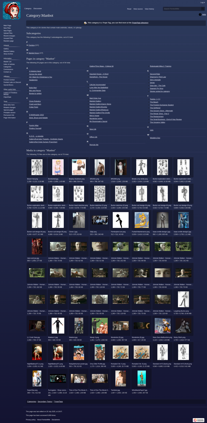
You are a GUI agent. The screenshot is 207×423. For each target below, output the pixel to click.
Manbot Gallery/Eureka (98, 107)
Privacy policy (31, 420)
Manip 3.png (94, 337)
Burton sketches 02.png (119, 205)
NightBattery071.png (55, 364)
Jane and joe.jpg (33, 258)
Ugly (151, 130)
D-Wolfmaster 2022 (36, 115)
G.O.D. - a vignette (36, 136)
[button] (58, 378)
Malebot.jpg (73, 337)
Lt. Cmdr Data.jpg (33, 337)
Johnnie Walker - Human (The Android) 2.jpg (120, 284)
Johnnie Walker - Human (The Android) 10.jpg (78, 258)
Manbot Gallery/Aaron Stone (100, 104)
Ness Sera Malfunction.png (162, 337)
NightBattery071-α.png (35, 364)
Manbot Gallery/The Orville (100, 113)
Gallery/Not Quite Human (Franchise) (43, 142)
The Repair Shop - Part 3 (159, 114)
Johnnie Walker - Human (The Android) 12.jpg (120, 258)
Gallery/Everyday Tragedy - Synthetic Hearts (46, 139)
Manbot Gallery (95, 101)
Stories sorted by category (160, 91)
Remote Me (94, 145)
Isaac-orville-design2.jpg (182, 232)
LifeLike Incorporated (97, 85)
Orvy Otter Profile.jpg (97, 364)
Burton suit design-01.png (141, 205)
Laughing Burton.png (181, 311)
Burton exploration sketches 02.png (183, 179)
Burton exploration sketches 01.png (162, 179)
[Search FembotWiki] (184, 9)
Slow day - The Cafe (157, 86)
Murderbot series (96, 118)
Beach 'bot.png (32, 179)
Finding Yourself (35, 128)
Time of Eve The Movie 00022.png (99, 390)
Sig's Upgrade (155, 80)
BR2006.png (115, 179)
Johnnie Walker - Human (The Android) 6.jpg (99, 311)
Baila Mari (33, 88)
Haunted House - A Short (99, 74)
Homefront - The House (98, 77)
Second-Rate (155, 74)
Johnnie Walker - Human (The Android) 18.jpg (78, 284)
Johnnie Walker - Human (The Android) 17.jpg (58, 284)
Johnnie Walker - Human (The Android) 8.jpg (141, 311)
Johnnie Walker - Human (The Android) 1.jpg (58, 258)
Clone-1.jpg (73, 232)
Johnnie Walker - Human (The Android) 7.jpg (120, 311)
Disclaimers (56, 420)
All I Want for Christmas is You (40, 77)
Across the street (35, 74)
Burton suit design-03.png (183, 205)
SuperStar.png (32, 390)
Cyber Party (33, 107)
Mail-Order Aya (95, 98)
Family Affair (34, 125)
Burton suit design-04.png (36, 232)
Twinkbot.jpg (115, 390)
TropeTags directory (140, 23)
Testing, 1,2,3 (155, 99)
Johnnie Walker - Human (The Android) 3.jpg (37, 311)
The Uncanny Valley (157, 122)
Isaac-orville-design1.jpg (161, 232)
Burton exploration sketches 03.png (37, 205)
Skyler (152, 83)
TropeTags (58, 401)
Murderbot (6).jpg (138, 337)
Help (204, 14)
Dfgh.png (93, 232)
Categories (31, 401)
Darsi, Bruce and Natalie (38, 118)
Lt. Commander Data (97, 90)
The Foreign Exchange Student (162, 105)
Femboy (32, 45)
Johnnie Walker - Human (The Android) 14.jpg (162, 258)
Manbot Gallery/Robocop (99, 110)
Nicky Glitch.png (179, 337)
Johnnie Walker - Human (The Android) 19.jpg (99, 284)
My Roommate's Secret (98, 121)
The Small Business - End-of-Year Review (166, 119)
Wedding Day (155, 138)
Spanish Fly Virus (156, 88)
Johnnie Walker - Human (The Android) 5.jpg (78, 311)
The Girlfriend (155, 108)
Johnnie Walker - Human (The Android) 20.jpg (141, 284)
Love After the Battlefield (99, 88)
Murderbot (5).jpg (117, 337)
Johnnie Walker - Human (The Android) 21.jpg (162, 284)
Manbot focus (34, 53)
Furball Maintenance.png (141, 232)
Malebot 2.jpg (53, 337)
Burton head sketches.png (78, 205)
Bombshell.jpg (53, 179)
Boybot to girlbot (35, 93)
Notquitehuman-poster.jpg (78, 364)
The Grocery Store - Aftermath (161, 111)
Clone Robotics (35, 101)
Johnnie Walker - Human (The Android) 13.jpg (141, 258)
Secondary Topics (45, 401)
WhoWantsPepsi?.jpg (139, 390)
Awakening (33, 80)
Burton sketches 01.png (98, 205)
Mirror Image (94, 116)
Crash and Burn (35, 104)
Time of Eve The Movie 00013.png (78, 390)
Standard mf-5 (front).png (183, 364)
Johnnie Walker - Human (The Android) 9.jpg (162, 311)
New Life (93, 129)
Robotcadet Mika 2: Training (160, 66)
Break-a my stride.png (140, 179)
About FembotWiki (43, 420)
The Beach (154, 102)
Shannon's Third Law (158, 77)
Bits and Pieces (35, 91)
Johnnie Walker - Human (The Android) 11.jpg (99, 258)
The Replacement (156, 117)
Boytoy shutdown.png (76, 179)
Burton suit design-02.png (162, 205)
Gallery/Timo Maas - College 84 (101, 66)
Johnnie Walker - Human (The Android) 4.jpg (58, 311)
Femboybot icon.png (118, 232)
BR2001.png (94, 179)
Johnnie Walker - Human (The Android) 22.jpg (183, 284)
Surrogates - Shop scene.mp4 (58, 390)
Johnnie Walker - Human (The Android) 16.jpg (37, 284)
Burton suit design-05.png (57, 232)
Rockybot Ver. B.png (139, 364)
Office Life (93, 137)
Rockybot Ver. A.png (118, 364)
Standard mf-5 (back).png (162, 364)
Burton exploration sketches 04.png (58, 205)
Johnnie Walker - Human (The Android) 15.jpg (183, 258)
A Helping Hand (35, 71)
